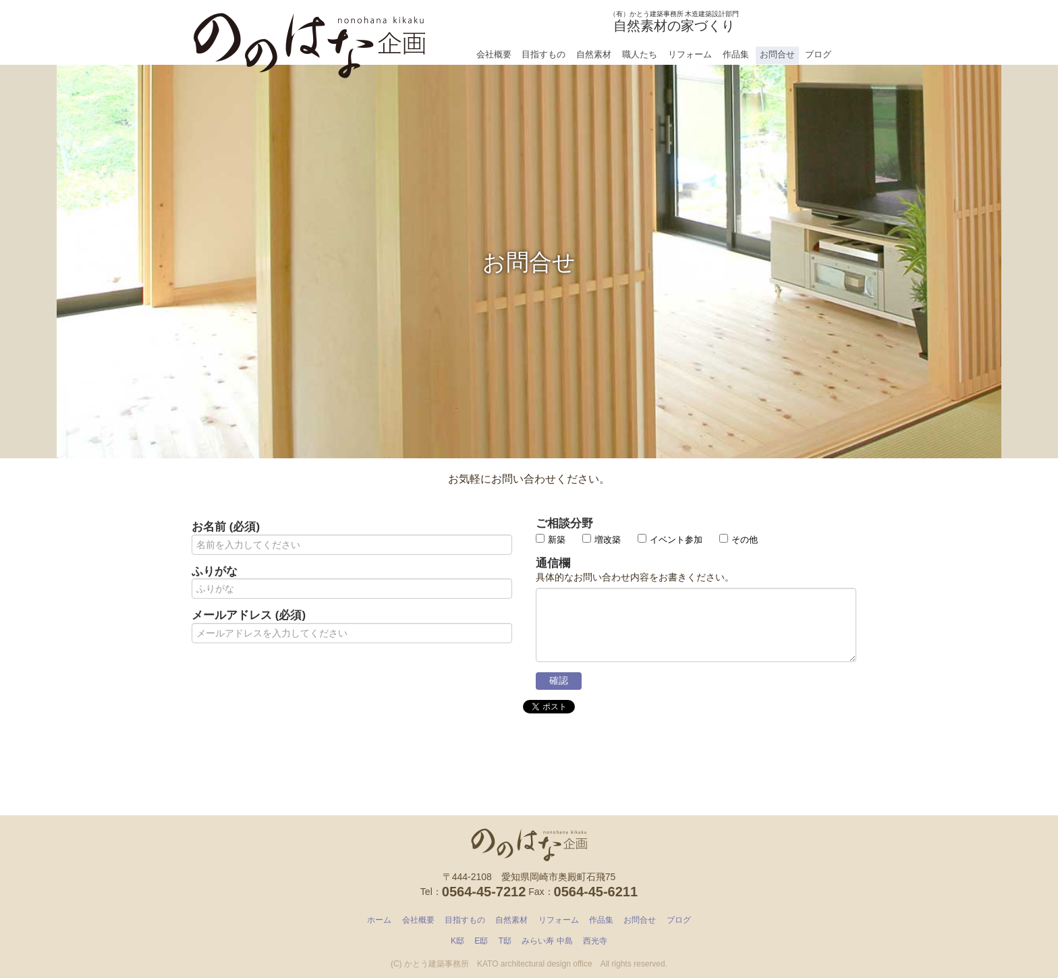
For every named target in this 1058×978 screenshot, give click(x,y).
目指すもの (543, 54)
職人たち (639, 54)
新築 (550, 539)
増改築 (601, 539)
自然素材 (593, 54)
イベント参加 (670, 539)
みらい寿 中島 (547, 941)
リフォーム (690, 54)
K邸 (457, 941)
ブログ (818, 54)
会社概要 (493, 54)
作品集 (736, 54)
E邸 (481, 941)
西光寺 (595, 941)
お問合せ (777, 54)
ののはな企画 (310, 40)
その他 (738, 539)
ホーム (379, 920)
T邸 (505, 941)
